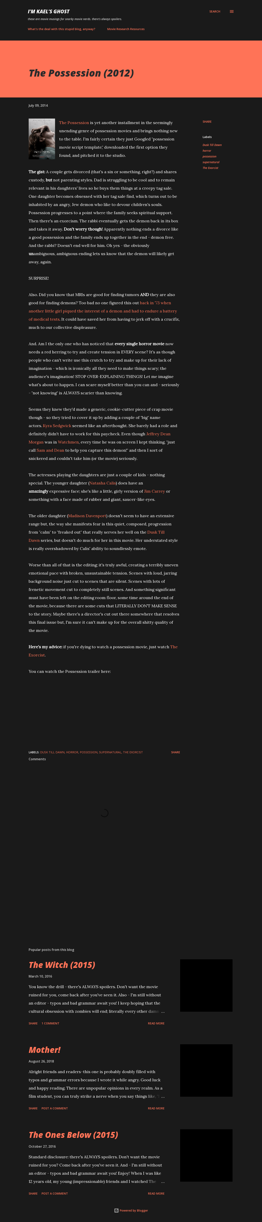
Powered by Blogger (131, 1210)
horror (207, 151)
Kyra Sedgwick (57, 425)
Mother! (44, 1049)
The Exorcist (210, 168)
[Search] (214, 11)
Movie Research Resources (126, 29)
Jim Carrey (154, 491)
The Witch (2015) (62, 964)
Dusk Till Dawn (212, 145)
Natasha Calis (102, 482)
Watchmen (68, 442)
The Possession (74, 122)
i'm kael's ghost (48, 11)
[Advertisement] (98, 896)
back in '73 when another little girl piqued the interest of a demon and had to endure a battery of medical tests (103, 311)
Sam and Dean (50, 450)
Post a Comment (55, 1108)
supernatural (211, 162)
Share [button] (207, 121)
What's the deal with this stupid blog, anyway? (61, 29)
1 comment (50, 1023)
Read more (156, 1023)
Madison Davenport (87, 515)
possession (209, 156)
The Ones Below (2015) (73, 1134)
